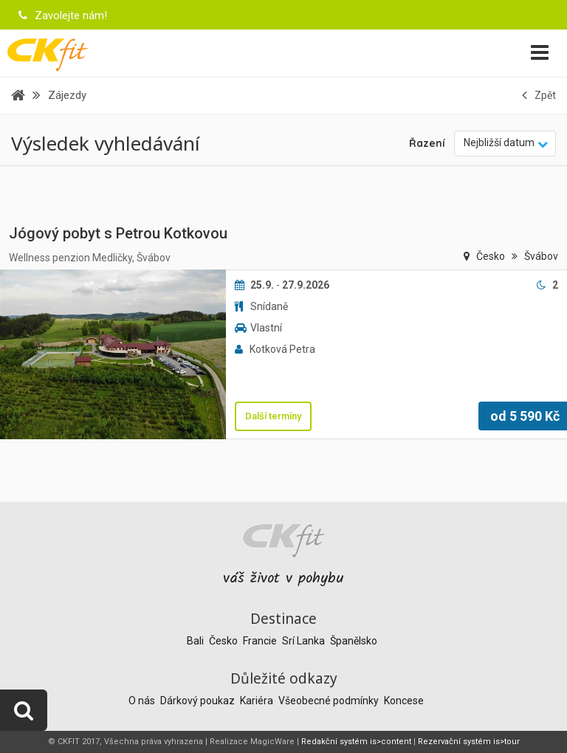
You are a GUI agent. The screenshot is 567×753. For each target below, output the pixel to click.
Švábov (541, 256)
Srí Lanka (304, 641)
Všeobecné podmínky (329, 700)
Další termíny (273, 416)
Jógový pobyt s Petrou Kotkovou (118, 233)
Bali (196, 641)
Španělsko (353, 641)
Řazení (427, 143)
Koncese (404, 700)
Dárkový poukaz (198, 700)
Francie (261, 641)
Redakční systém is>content (356, 741)
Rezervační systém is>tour (469, 741)
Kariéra (257, 700)
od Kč (525, 416)
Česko (491, 256)
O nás (142, 700)
